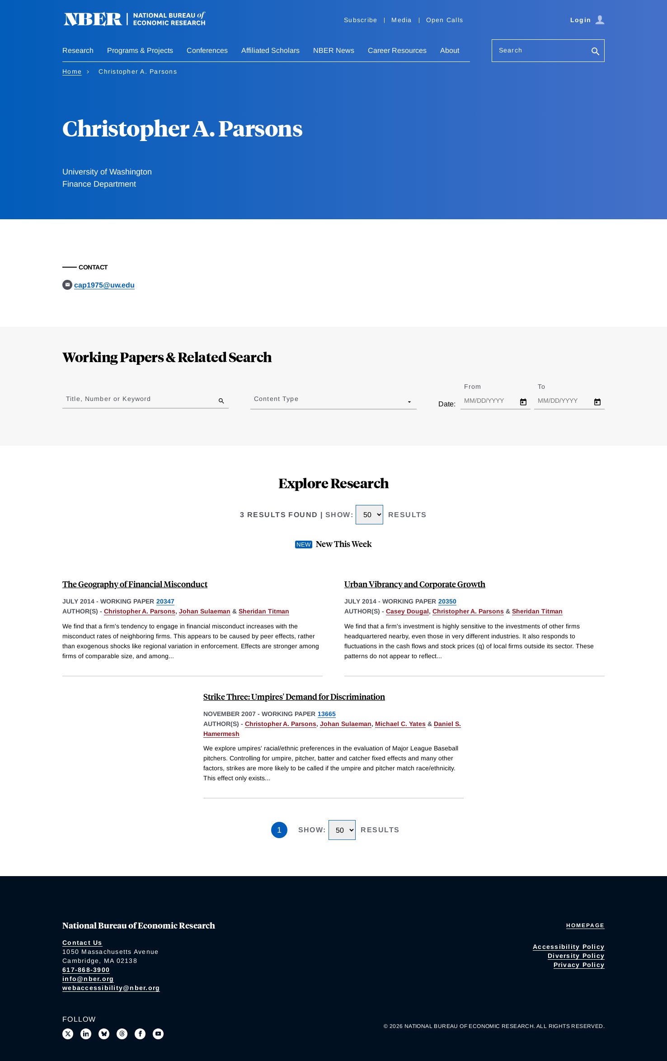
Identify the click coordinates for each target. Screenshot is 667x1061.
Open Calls (445, 20)
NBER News (333, 50)
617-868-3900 (86, 969)
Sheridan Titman (264, 611)
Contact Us (82, 942)
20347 (165, 601)
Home (72, 71)
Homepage (585, 925)
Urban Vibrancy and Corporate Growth (414, 583)
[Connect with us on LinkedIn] (85, 1033)
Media (401, 20)
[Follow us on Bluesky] (104, 1033)
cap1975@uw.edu (104, 285)
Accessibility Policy (569, 946)
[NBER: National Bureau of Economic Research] (141, 24)
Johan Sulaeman (204, 611)
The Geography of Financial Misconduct (134, 583)
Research (78, 50)
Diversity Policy (576, 955)
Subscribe (360, 20)
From (480, 386)
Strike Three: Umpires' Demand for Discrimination (294, 696)
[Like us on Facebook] (140, 1033)
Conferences (207, 50)
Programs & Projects (140, 50)
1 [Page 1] (279, 830)
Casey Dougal (407, 611)
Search (510, 50)
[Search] (595, 52)
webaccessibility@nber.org (111, 987)
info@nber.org (88, 978)
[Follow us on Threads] (122, 1033)
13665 (327, 713)
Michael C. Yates (400, 723)
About (449, 50)
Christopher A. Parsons (139, 611)
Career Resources (397, 50)
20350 (447, 601)
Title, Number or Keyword (108, 398)
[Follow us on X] (67, 1033)
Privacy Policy (579, 964)
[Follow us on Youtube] (158, 1033)
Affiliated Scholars (270, 50)
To (549, 386)
